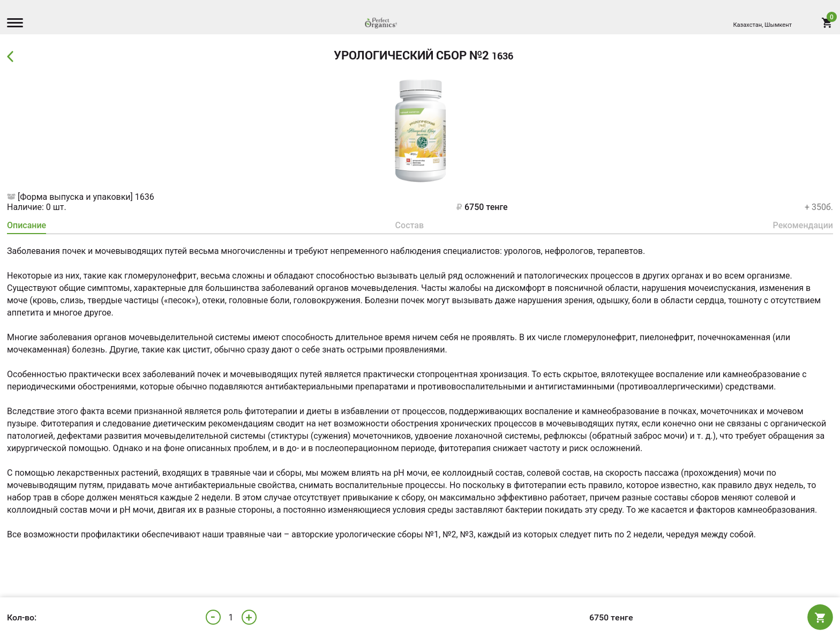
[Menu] (17, 24)
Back (13, 57)
